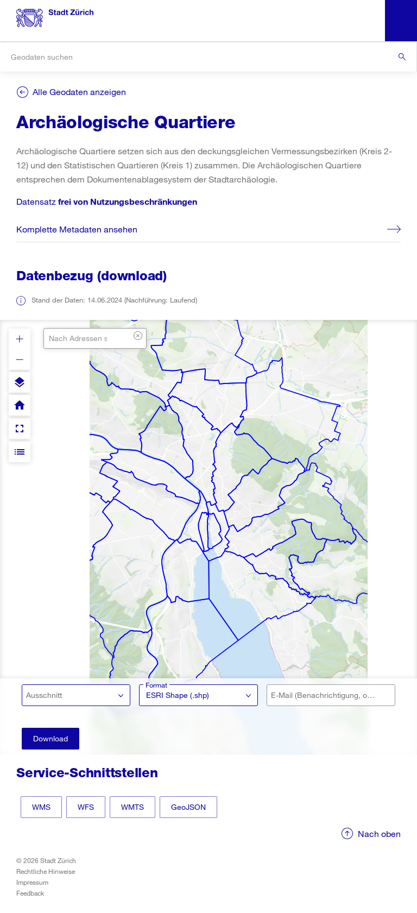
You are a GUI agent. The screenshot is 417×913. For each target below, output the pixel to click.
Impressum (32, 882)
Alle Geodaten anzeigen (79, 91)
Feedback (30, 893)
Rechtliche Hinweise (45, 871)
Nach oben (379, 833)
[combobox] (208, 57)
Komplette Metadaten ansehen (76, 229)
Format (156, 685)
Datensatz (106, 201)
